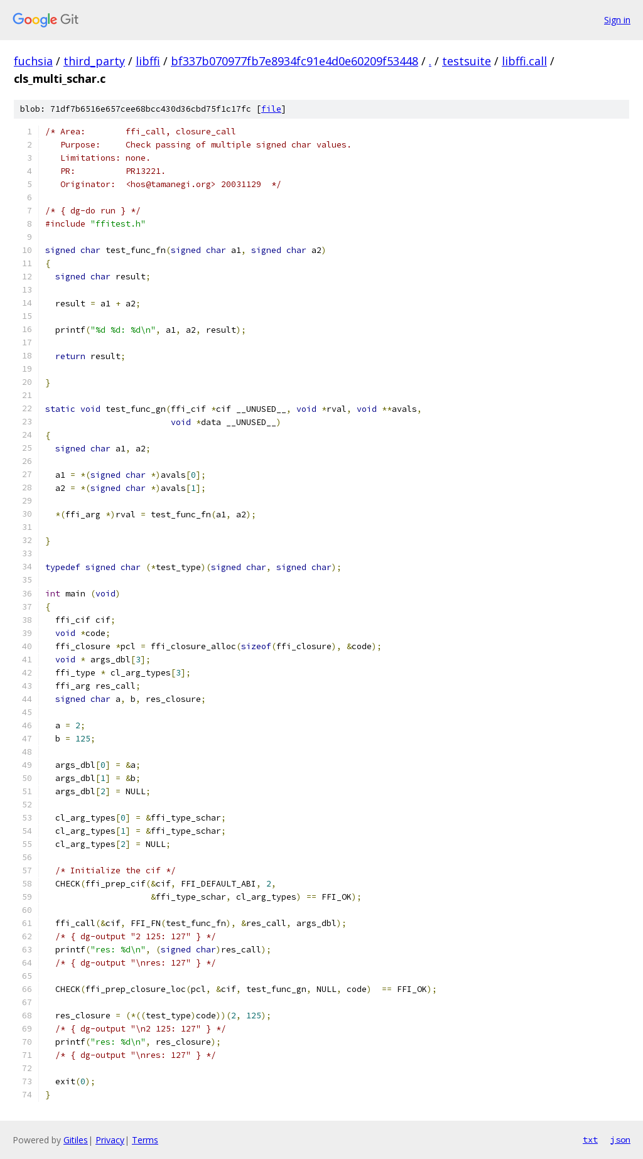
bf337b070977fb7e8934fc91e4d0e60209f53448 (294, 60)
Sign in (617, 20)
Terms (145, 1140)
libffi (148, 60)
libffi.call (524, 60)
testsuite (466, 60)
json (620, 1139)
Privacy (109, 1140)
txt (590, 1139)
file (271, 109)
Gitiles (75, 1140)
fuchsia (33, 60)
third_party (94, 60)
